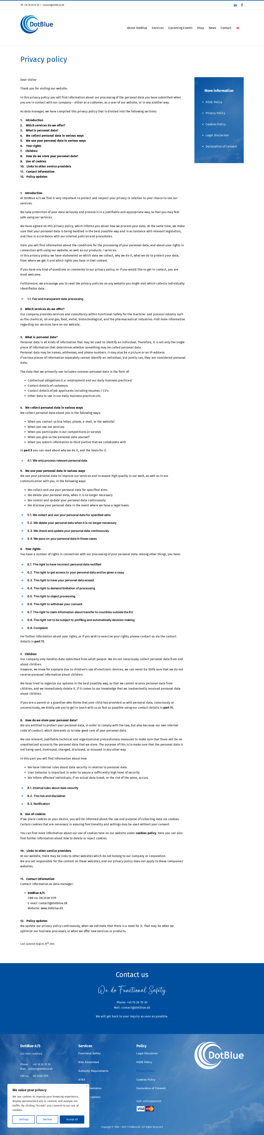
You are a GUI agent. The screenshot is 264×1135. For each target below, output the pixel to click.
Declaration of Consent (221, 146)
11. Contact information (37, 171)
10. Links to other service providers (45, 166)
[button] (102, 299)
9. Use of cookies (33, 161)
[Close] (87, 1086)
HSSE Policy (214, 102)
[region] (48, 1106)
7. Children (28, 151)
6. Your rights (30, 146)
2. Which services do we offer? (42, 125)
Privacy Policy (215, 113)
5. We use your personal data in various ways (53, 140)
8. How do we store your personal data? (49, 156)
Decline (47, 1119)
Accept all (72, 1119)
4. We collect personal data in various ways (52, 135)
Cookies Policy (215, 124)
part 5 (28, 450)
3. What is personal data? (39, 130)
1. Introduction (31, 120)
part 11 (39, 641)
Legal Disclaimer (217, 135)
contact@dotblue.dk (53, 5)
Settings (24, 1119)
